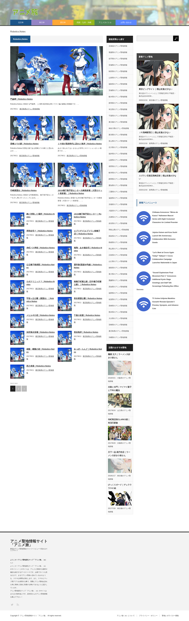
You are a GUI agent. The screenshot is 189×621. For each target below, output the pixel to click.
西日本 (63, 22)
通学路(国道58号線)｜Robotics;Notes (88, 266)
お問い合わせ (126, 22)
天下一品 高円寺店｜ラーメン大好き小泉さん (119, 454)
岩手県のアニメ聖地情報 (118, 59)
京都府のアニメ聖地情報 (118, 204)
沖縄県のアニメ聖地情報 (118, 337)
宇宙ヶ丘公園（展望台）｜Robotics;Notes (40, 299)
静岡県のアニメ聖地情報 (118, 179)
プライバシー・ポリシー (148, 616)
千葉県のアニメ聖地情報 (118, 116)
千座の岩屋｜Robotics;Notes (87, 315)
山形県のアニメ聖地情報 (118, 78)
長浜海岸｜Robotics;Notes (86, 332)
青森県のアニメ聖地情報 (118, 52)
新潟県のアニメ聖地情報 (118, 135)
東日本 (42, 22)
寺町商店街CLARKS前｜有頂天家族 (119, 421)
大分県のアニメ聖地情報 (118, 318)
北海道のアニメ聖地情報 (118, 46)
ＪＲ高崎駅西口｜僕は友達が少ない (154, 132)
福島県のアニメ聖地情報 (118, 84)
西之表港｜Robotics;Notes (38, 366)
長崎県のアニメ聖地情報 (118, 306)
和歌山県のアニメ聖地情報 (119, 230)
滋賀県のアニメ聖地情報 (118, 198)
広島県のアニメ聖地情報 (118, 255)
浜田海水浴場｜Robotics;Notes (40, 332)
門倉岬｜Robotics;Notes (21, 99)
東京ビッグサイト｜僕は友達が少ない (155, 89)
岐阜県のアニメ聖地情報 (118, 173)
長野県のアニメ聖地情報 (118, 166)
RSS (17, 604)
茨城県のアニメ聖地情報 (118, 90)
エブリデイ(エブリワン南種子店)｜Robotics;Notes (87, 232)
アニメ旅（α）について (126, 616)
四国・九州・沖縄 (84, 22)
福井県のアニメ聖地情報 (118, 154)
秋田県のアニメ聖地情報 (118, 71)
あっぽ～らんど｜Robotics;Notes (88, 350)
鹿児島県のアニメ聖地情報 (30, 109)
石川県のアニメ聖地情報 (118, 147)
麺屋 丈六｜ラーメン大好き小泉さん (119, 356)
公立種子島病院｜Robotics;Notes (40, 266)
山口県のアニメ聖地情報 (118, 261)
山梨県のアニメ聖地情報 (118, 160)
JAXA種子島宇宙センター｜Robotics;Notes (87, 215)
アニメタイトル (105, 22)
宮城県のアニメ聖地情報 (118, 65)
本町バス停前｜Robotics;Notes (40, 248)
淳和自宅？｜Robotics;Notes (39, 231)
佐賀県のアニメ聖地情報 (118, 299)
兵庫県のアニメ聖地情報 (118, 217)
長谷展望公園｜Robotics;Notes (88, 298)
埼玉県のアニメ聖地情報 (118, 109)
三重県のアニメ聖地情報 (118, 192)
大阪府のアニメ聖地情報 (118, 211)
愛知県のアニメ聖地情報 (118, 185)
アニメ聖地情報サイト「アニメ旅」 (29, 543)
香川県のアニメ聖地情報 (118, 274)
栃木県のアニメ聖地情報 (118, 97)
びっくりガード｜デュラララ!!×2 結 (120, 486)
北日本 (21, 22)
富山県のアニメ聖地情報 (118, 141)
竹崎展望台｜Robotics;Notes (23, 190)
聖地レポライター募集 (170, 616)
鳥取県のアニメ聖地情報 (118, 236)
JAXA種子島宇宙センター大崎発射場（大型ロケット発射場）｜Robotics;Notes (80, 192)
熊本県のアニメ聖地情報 (118, 312)
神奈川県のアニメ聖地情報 (119, 128)
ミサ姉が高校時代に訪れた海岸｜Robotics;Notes (80, 144)
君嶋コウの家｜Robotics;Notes (24, 144)
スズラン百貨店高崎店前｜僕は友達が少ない (157, 177)
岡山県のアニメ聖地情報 (118, 249)
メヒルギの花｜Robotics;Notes (40, 315)
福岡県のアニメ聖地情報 (118, 293)
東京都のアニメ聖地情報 (118, 122)
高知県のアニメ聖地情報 (118, 287)
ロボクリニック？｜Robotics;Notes (40, 283)
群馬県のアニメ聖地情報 (118, 103)
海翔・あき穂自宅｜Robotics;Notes (88, 249)
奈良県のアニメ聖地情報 (118, 223)
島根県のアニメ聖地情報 (118, 242)
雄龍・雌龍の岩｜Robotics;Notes (40, 350)
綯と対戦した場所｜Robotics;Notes (40, 215)
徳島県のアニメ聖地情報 (118, 268)
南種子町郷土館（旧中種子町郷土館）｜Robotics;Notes (87, 283)
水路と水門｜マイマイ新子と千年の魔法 (120, 388)
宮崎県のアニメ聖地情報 (118, 325)
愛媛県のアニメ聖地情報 (118, 280)
